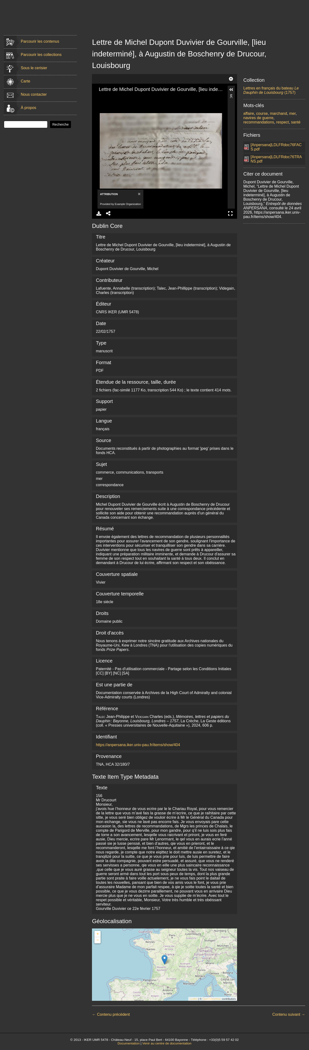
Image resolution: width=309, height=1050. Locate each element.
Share (108, 213)
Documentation (129, 1043)
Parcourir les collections (41, 55)
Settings (231, 78)
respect (282, 122)
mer (292, 113)
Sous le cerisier (34, 68)
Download (98, 213)
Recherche (60, 124)
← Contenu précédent (111, 1014)
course (262, 113)
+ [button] (97, 934)
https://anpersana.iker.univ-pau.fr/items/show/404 (138, 745)
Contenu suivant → (288, 1014)
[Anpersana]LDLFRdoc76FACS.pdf (276, 147)
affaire (248, 113)
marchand (278, 113)
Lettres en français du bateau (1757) (271, 90)
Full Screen (230, 213)
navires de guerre (258, 118)
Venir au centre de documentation (166, 1043)
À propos (28, 108)
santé (295, 122)
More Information (231, 96)
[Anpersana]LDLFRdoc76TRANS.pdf (276, 159)
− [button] (97, 940)
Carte (25, 81)
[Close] (138, 194)
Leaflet (193, 998)
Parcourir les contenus (40, 41)
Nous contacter (34, 94)
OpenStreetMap (211, 998)
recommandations (258, 122)
